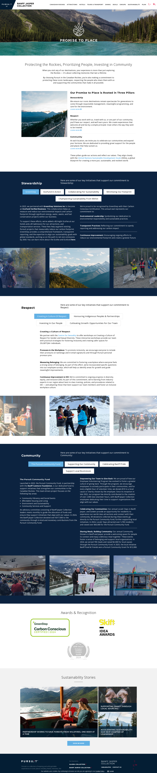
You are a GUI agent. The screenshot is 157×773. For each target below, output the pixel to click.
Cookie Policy (49, 769)
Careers (24, 757)
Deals (115, 4)
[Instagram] (134, 746)
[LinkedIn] (134, 754)
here (73, 239)
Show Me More (78, 720)
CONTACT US (117, 744)
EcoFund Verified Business (34, 209)
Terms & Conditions (62, 769)
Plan (144, 4)
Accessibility (57, 757)
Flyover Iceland (76, 758)
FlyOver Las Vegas (77, 761)
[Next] (155, 269)
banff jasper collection (79, 744)
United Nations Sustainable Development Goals (99, 158)
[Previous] (2, 269)
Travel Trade (36, 757)
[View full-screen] (155, 250)
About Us (25, 754)
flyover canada (76, 754)
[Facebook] (134, 738)
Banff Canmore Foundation (40, 486)
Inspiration (36, 754)
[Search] (154, 4)
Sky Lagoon (74, 751)
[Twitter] (134, 742)
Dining (108, 4)
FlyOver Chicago (76, 764)
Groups (123, 4)
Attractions (72, 4)
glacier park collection (79, 748)
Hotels (82, 4)
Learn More (75, 109)
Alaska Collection (77, 741)
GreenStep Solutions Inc (54, 206)
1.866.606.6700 (106, 744)
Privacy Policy (38, 769)
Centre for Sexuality (67, 335)
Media (46, 757)
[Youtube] (134, 750)
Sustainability (134, 4)
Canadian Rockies (57, 4)
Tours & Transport (95, 4)
